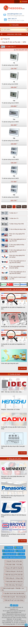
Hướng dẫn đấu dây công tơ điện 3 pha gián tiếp (13, 447)
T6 (14, 81)
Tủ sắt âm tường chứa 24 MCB (10, 159)
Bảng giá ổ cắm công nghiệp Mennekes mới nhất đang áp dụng (13, 477)
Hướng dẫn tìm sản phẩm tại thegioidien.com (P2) (13, 308)
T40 (14, 195)
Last (24, 206)
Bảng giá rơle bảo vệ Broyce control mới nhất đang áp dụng (13, 535)
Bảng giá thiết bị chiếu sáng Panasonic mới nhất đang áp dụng (12, 496)
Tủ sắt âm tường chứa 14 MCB (10, 121)
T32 (14, 176)
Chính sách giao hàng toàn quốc (10, 363)
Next (18, 206)
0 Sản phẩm (15, 25)
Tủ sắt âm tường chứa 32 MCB (10, 178)
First (3, 206)
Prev (9, 206)
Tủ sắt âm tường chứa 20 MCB (10, 140)
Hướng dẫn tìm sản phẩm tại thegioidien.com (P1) (13, 345)
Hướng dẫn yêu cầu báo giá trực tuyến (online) (13, 326)
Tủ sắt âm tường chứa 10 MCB (10, 103)
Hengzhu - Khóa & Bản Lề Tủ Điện (10, 409)
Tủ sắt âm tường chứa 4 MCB (10, 65)
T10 (14, 100)
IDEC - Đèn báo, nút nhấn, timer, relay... (11, 392)
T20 (14, 138)
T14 (14, 119)
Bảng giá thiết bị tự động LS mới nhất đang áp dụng (13, 515)
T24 (14, 157)
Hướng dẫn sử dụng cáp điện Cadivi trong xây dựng (13, 427)
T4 (14, 63)
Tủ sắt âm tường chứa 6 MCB (10, 84)
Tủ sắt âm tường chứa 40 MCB (10, 197)
